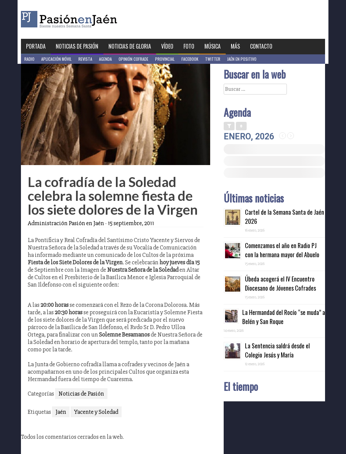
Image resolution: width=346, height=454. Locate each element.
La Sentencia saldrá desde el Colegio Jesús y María (277, 350)
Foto (188, 46)
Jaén (60, 412)
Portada (36, 46)
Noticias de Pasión (77, 46)
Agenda (105, 59)
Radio (29, 59)
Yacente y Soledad (96, 412)
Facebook (189, 59)
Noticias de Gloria (129, 46)
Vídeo (167, 46)
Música (212, 46)
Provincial (165, 59)
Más (235, 46)
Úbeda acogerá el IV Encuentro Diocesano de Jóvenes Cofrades (280, 283)
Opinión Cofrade (133, 59)
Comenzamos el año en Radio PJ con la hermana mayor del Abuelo (282, 250)
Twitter (212, 59)
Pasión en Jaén (87, 19)
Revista (85, 59)
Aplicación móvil (56, 59)
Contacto (261, 46)
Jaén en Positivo (241, 59)
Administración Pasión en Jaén (66, 223)
